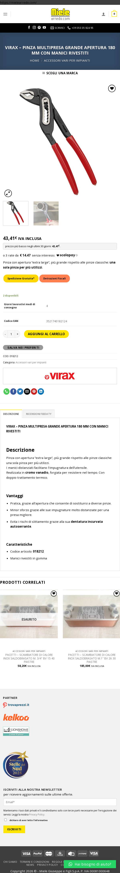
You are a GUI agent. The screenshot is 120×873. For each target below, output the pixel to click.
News (30, 865)
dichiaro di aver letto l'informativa (26, 820)
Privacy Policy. (37, 814)
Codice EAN (11, 321)
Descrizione (11, 414)
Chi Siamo (10, 862)
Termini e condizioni (34, 862)
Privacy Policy (47, 865)
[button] (90, 864)
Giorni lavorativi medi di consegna (19, 306)
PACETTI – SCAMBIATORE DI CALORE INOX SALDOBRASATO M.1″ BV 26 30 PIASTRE (92, 658)
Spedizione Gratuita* (21, 278)
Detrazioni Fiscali (54, 278)
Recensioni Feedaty (38, 414)
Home (34, 60)
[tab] (11, 414)
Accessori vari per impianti (67, 60)
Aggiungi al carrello (46, 334)
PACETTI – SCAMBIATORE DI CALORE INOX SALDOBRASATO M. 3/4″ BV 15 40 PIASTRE (29, 658)
